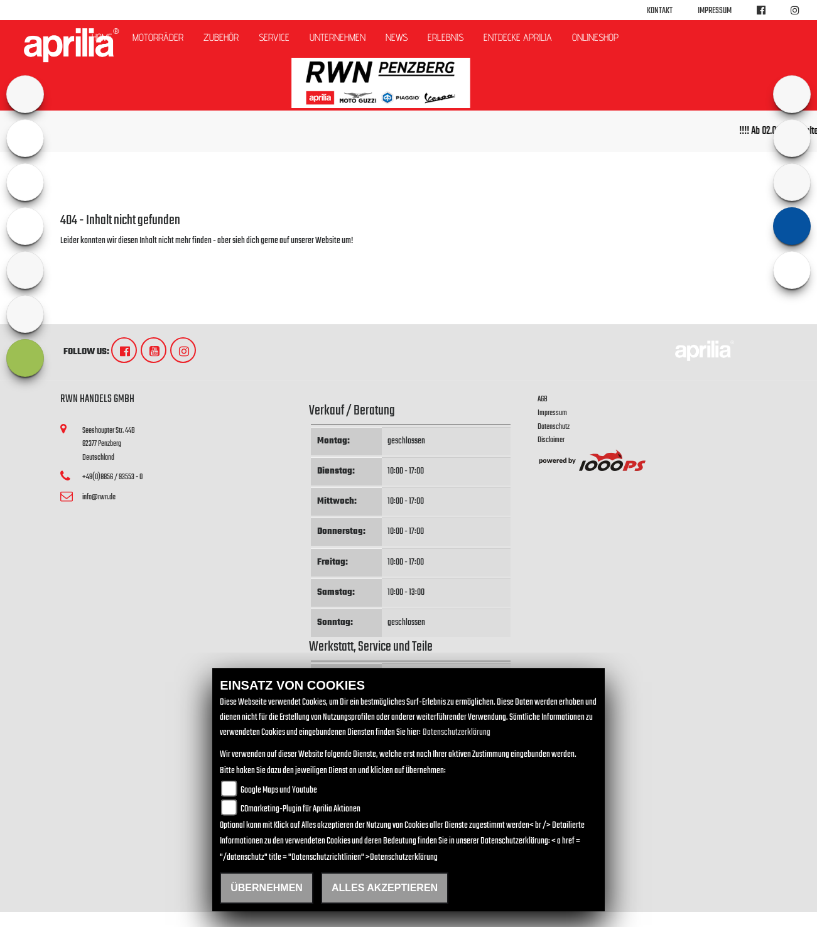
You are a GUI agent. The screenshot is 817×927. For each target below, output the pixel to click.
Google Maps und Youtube (279, 790)
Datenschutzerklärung (456, 732)
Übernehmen (266, 887)
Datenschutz (554, 426)
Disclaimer (551, 440)
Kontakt (660, 11)
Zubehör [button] (221, 37)
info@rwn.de (99, 497)
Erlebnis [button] (445, 37)
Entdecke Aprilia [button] (518, 37)
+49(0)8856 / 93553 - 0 (112, 477)
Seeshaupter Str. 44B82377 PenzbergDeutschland (108, 444)
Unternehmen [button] (337, 37)
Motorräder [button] (158, 37)
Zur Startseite (80, 256)
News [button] (397, 37)
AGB (543, 399)
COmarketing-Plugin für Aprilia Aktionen (300, 809)
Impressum (715, 11)
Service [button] (274, 37)
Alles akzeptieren (385, 887)
